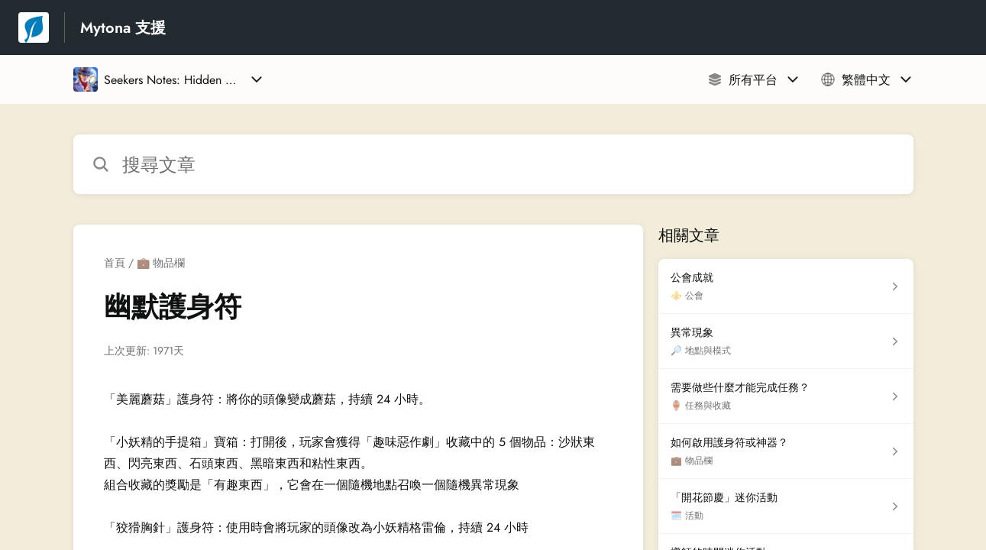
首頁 (114, 262)
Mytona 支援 (123, 28)
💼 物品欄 (161, 262)
